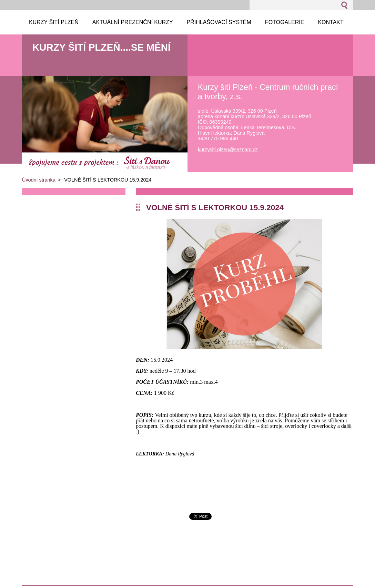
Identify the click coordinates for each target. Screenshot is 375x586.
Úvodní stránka (38, 180)
